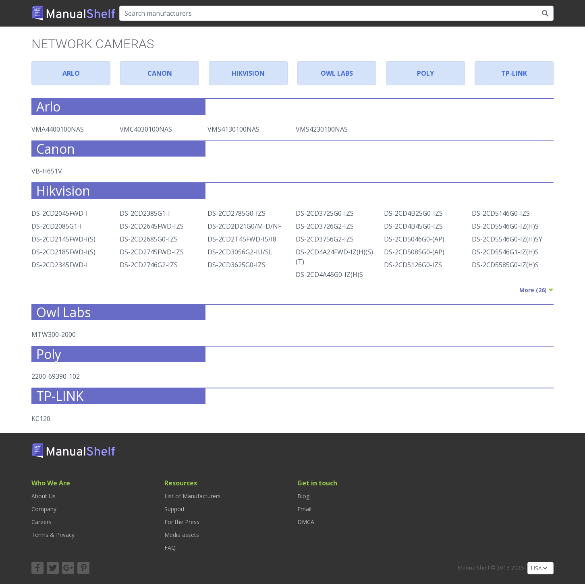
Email (304, 509)
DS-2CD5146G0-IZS (501, 213)
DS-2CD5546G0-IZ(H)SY (507, 239)
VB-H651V (46, 171)
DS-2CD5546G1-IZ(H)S (505, 252)
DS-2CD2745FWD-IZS (152, 252)
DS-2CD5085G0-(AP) (414, 252)
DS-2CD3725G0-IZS (325, 213)
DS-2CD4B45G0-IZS (413, 226)
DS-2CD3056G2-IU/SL (239, 252)
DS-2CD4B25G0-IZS (413, 213)
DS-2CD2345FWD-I (59, 264)
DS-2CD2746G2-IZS (149, 264)
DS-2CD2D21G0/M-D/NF (244, 226)
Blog (303, 496)
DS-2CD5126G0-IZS (413, 264)
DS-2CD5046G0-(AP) (414, 239)
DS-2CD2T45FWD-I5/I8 (241, 239)
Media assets (181, 535)
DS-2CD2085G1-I (56, 226)
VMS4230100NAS (322, 129)
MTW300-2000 (53, 334)
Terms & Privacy (53, 535)
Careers (41, 522)
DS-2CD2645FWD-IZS (152, 226)
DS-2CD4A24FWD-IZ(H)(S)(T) (334, 257)
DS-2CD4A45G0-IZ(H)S (329, 274)
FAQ (170, 547)
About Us (43, 496)
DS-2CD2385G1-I (145, 213)
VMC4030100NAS (146, 129)
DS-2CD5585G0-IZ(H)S (505, 264)
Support (174, 509)
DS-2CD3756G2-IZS (325, 239)
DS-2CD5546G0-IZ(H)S (505, 226)
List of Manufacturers (192, 496)
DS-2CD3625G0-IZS (236, 264)
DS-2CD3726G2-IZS (325, 226)
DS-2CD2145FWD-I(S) (63, 239)
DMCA (305, 522)
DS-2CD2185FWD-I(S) (63, 252)
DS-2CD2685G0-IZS (149, 239)
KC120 (40, 418)
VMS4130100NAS (233, 129)
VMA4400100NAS (57, 129)
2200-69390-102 (55, 376)
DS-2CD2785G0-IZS (236, 213)
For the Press (181, 522)
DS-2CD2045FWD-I (59, 213)
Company (43, 509)
